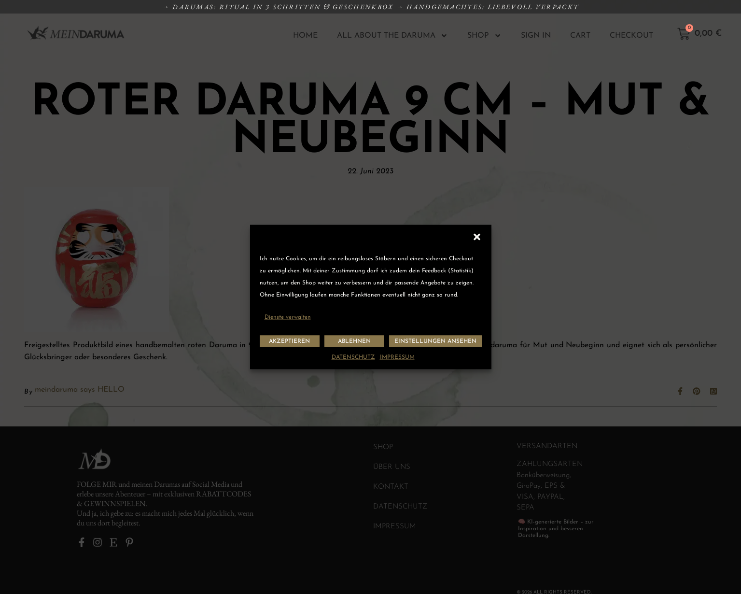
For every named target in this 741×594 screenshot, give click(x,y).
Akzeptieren (289, 341)
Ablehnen (354, 341)
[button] (477, 237)
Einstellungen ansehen (435, 341)
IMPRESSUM (397, 357)
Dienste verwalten (288, 317)
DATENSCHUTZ (353, 357)
